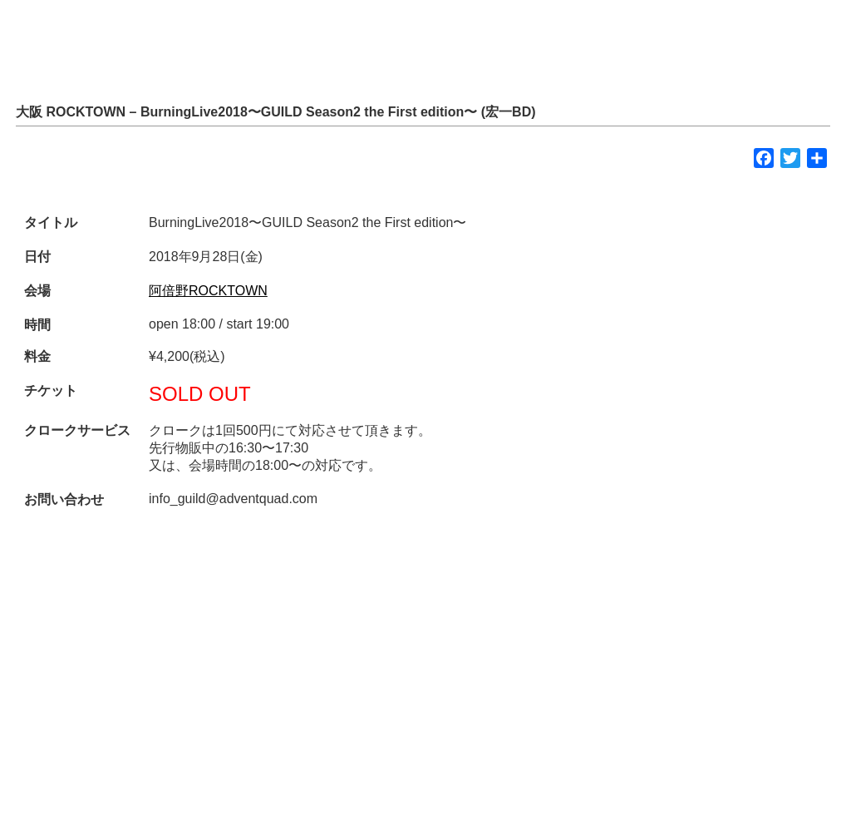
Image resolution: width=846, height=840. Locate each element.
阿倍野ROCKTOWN (208, 291)
